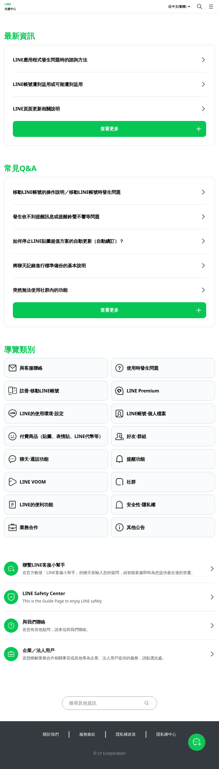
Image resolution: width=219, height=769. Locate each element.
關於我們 (51, 734)
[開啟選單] (211, 6)
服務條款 (87, 734)
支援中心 (10, 9)
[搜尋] (199, 6)
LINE (8, 4)
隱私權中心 (166, 734)
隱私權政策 (126, 734)
